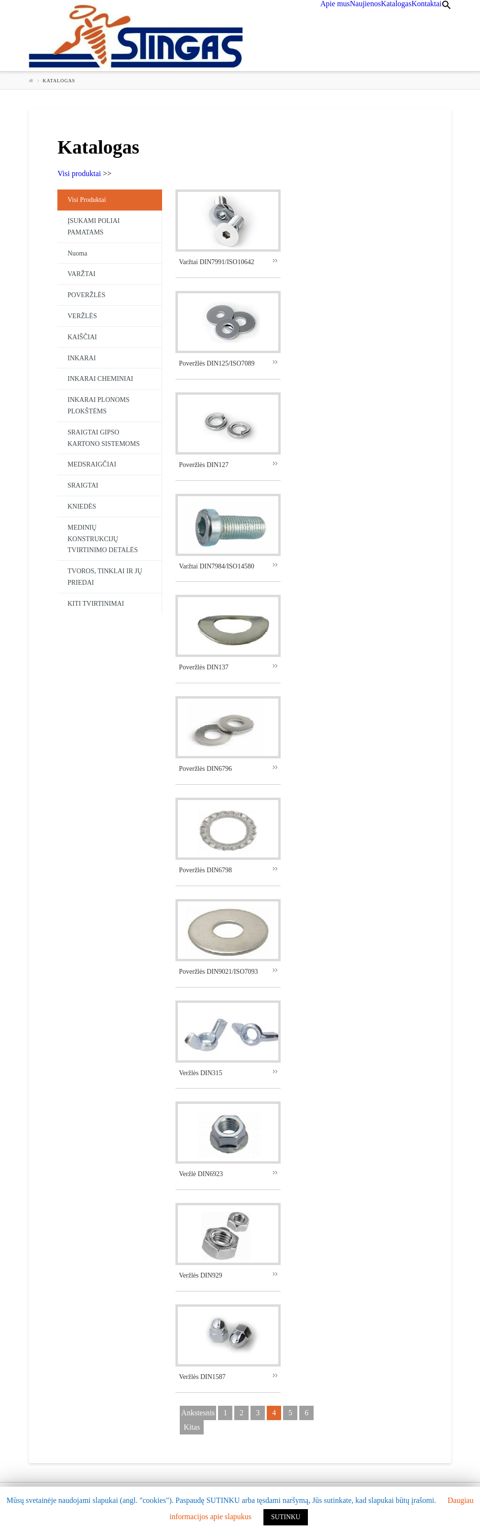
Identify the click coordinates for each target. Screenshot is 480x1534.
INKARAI (81, 358)
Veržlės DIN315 (200, 1073)
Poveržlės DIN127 (204, 464)
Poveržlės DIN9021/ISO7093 (218, 971)
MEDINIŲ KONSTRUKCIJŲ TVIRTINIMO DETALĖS (102, 539)
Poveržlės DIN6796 (205, 768)
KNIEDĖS (81, 506)
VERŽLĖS (82, 316)
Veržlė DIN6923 (201, 1174)
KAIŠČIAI (82, 337)
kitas (192, 1427)
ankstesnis (198, 1413)
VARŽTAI (81, 274)
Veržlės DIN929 (200, 1275)
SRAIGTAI (82, 485)
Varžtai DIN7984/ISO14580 (216, 566)
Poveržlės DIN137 (204, 667)
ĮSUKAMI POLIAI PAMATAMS (93, 226)
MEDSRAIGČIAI (91, 464)
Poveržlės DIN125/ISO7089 (216, 363)
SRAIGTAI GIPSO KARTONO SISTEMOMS (103, 438)
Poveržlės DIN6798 (205, 870)
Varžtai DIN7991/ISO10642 (216, 262)
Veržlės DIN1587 (202, 1376)
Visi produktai (79, 173)
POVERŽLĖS (86, 295)
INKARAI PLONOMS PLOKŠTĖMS (98, 405)
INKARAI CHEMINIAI (100, 378)
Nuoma (77, 253)
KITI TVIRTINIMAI (95, 603)
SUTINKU (285, 1517)
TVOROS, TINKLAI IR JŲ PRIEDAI (104, 576)
